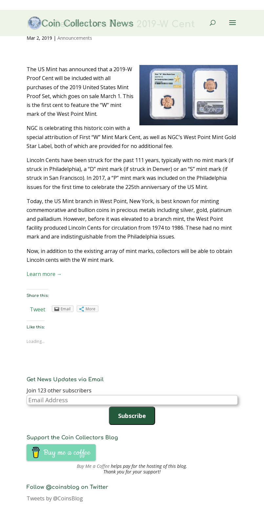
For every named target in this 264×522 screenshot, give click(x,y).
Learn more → (44, 274)
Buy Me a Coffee (93, 466)
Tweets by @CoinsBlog (55, 498)
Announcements (74, 38)
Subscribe (132, 416)
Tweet (37, 309)
